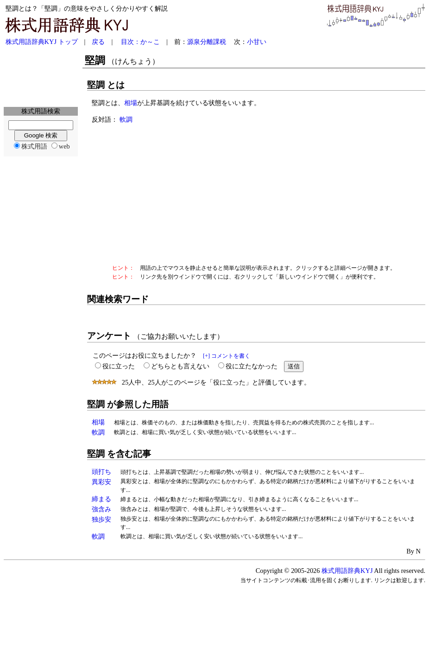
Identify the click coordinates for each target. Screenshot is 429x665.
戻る (98, 41)
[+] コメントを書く (226, 356)
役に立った (118, 366)
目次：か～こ (140, 41)
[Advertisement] (41, 77)
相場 (130, 102)
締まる (101, 499)
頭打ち (101, 471)
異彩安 (101, 481)
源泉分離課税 (206, 41)
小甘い (256, 41)
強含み (101, 509)
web (64, 146)
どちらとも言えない (180, 366)
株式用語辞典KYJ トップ (42, 41)
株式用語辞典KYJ (347, 570)
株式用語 (34, 146)
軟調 (126, 119)
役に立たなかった (252, 366)
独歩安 (101, 519)
